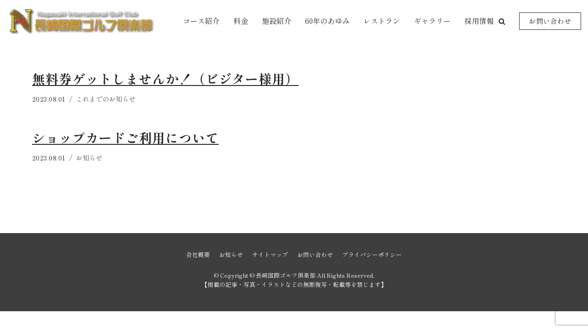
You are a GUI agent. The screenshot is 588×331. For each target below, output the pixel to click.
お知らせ (89, 157)
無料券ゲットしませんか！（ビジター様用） (165, 78)
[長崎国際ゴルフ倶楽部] (80, 21)
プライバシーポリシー (372, 274)
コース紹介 (201, 20)
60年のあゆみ (327, 20)
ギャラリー (432, 20)
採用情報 (479, 20)
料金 (240, 20)
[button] (501, 21)
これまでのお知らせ (106, 98)
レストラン (381, 20)
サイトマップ (270, 274)
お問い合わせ (550, 21)
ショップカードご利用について (125, 137)
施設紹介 (276, 20)
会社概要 (198, 274)
